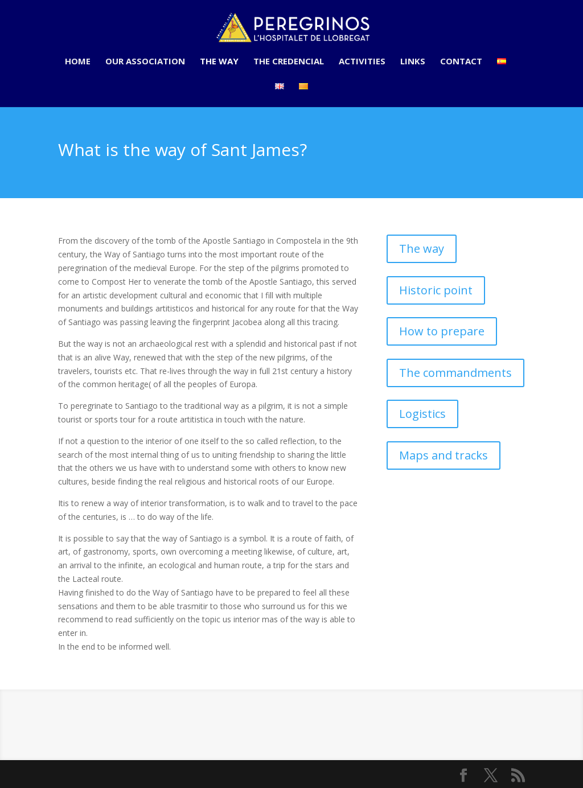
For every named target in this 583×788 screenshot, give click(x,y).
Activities (362, 62)
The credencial (288, 62)
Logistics (422, 413)
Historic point (436, 290)
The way (219, 62)
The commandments (455, 372)
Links (412, 62)
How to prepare (442, 331)
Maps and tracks (443, 455)
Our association (145, 62)
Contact (461, 62)
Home (78, 62)
